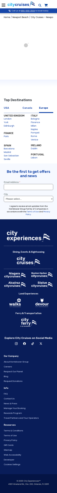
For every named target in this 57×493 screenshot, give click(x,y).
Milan (33, 125)
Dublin (34, 148)
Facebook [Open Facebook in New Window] (24, 343)
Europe (43, 107)
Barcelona (9, 148)
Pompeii (35, 132)
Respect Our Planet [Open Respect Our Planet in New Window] (13, 371)
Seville (7, 159)
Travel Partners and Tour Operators (21, 418)
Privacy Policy (10, 440)
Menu (3, 5)
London (8, 118)
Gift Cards (9, 445)
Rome (34, 136)
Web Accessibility (12, 454)
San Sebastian (11, 155)
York (6, 122)
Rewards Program (13, 413)
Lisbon (34, 157)
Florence (35, 122)
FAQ (6, 393)
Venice (34, 139)
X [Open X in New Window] (41, 343)
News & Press (10, 403)
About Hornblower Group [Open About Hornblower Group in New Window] (16, 361)
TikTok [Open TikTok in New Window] (32, 343)
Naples (34, 129)
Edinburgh (9, 125)
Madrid (7, 152)
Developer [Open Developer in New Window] (9, 459)
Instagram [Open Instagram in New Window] (16, 343)
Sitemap (8, 450)
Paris (6, 136)
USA (6, 107)
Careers (8, 366)
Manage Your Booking (15, 408)
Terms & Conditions (13, 430)
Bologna (35, 118)
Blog (6, 376)
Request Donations (13, 381)
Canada (27, 107)
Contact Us (9, 398)
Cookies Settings (12, 464)
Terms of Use (10, 435)
